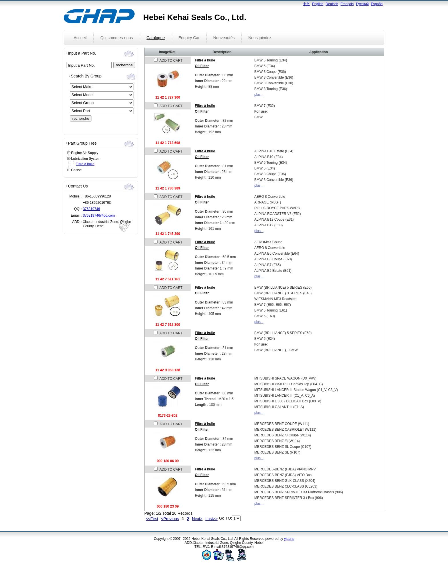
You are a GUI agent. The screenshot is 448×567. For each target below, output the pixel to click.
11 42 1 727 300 (167, 97)
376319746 (91, 209)
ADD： (77, 222)
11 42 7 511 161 (167, 279)
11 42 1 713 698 (167, 143)
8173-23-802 (167, 416)
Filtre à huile (85, 164)
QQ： (78, 209)
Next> (197, 518)
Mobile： (76, 196)
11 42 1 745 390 (167, 234)
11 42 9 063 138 (167, 370)
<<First (152, 518)
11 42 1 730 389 (167, 188)
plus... (258, 95)
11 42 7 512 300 (167, 325)
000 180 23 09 (168, 506)
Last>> (211, 518)
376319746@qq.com (99, 215)
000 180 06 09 (168, 461)
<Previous (170, 518)
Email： (77, 215)
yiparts (289, 539)
